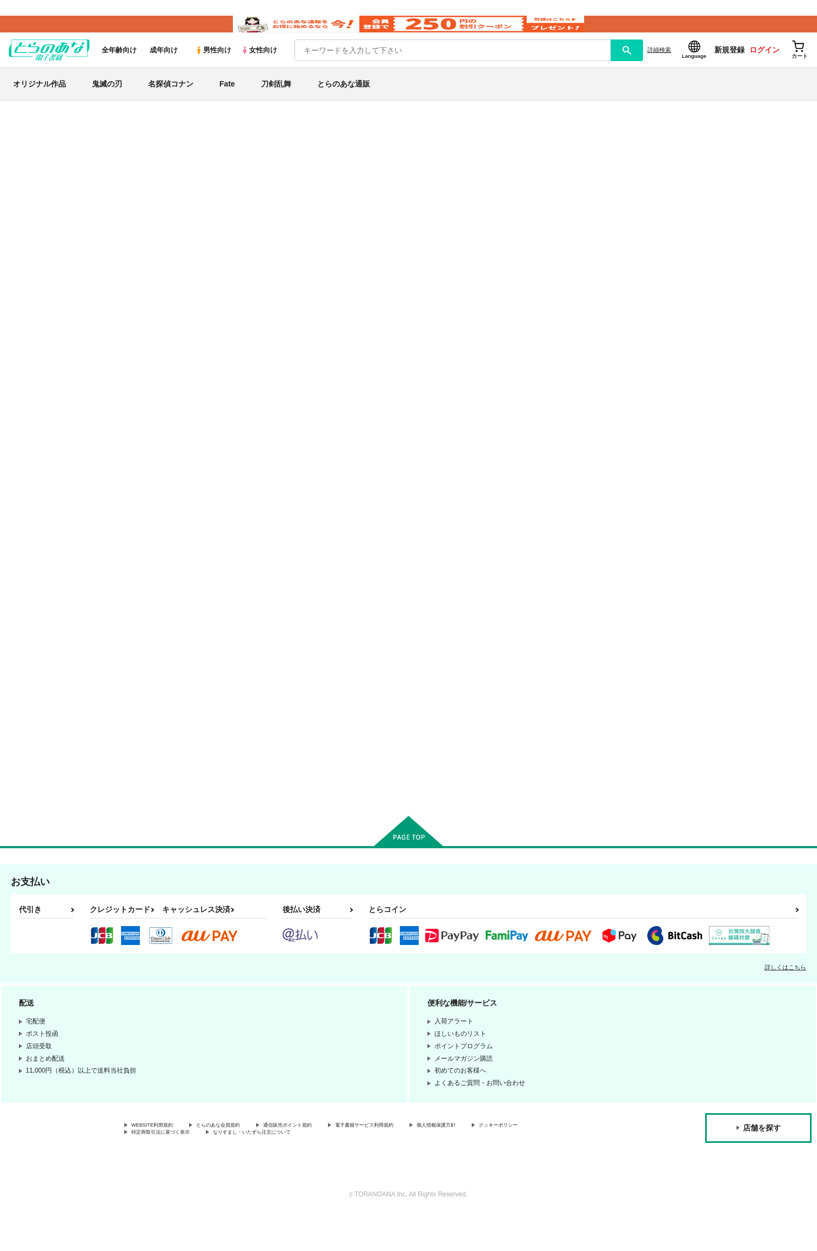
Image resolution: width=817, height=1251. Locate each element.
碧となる (646, 464)
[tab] (268, 287)
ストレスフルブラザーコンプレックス (358, 178)
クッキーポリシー (157, 1169)
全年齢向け (119, 66)
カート (280, 552)
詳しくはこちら (785, 1000)
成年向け (164, 66)
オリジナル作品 (39, 99)
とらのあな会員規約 (239, 1159)
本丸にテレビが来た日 (456, 464)
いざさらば (543, 464)
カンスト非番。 (502, 178)
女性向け (259, 66)
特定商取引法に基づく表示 (245, 1169)
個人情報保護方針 (506, 1159)
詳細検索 (659, 65)
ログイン (764, 65)
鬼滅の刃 (107, 99)
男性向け (213, 66)
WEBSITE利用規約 (158, 1159)
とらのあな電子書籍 (113, 126)
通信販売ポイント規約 (323, 1159)
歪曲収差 (441, 178)
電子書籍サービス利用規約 (418, 1159)
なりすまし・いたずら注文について (359, 1169)
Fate (227, 99)
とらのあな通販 (343, 99)
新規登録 (729, 65)
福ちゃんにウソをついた (353, 725)
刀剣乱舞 (276, 99)
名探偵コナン (170, 99)
